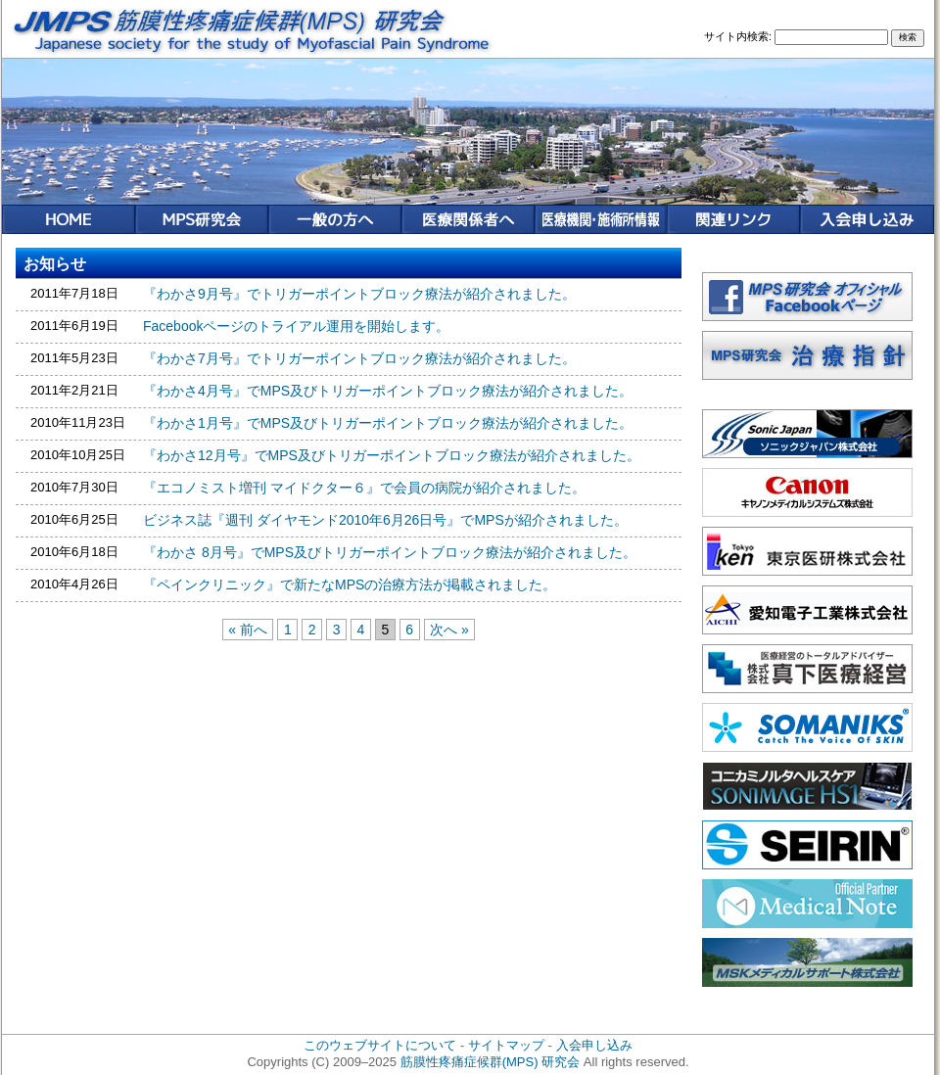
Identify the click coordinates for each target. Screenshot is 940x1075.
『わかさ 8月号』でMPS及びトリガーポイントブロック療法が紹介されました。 (389, 552)
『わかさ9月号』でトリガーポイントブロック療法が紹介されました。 (359, 294)
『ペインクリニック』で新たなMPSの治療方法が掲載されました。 (349, 584)
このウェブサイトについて (380, 1045)
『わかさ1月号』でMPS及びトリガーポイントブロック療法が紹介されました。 (388, 423)
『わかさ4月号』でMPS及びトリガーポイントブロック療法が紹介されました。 (388, 390)
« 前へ (247, 629)
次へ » (449, 629)
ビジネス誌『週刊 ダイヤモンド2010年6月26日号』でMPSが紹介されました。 (385, 520)
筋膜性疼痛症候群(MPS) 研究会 (490, 1061)
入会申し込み (594, 1045)
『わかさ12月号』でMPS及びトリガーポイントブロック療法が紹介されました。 (391, 455)
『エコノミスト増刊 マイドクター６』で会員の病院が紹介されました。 (364, 487)
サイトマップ (506, 1045)
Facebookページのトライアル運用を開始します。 (296, 326)
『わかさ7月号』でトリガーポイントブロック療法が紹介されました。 (359, 358)
